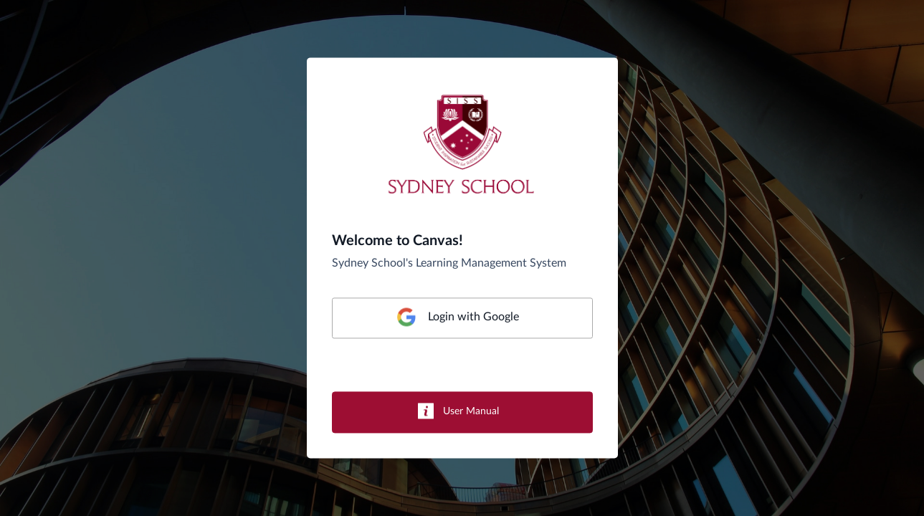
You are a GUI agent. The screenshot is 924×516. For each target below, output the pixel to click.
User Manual (471, 412)
